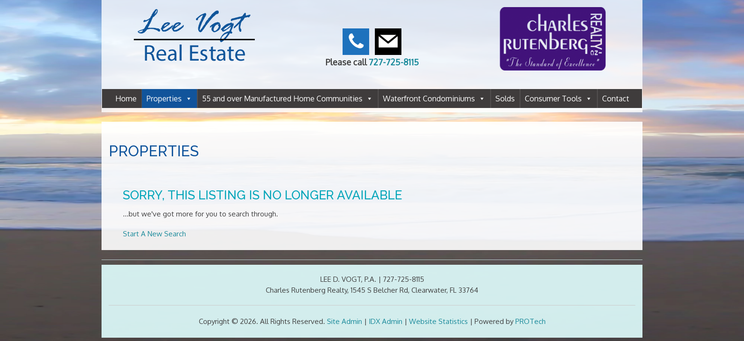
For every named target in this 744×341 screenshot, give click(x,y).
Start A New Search (154, 233)
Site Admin (344, 321)
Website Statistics (438, 321)
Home (126, 98)
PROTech (530, 321)
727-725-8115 (394, 62)
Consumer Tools (558, 98)
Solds (505, 98)
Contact (615, 98)
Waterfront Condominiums (434, 98)
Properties (169, 98)
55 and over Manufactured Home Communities (287, 98)
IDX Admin (385, 321)
